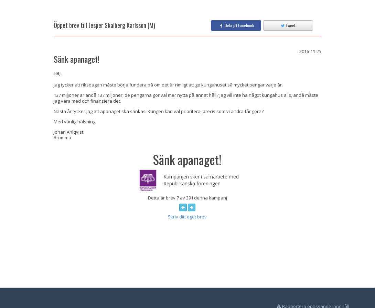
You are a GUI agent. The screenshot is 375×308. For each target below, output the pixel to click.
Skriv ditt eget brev (187, 217)
